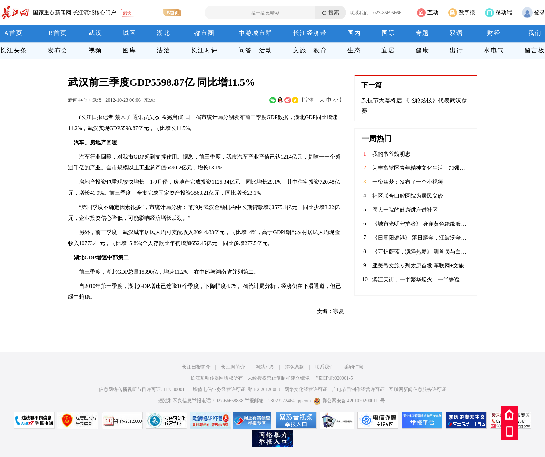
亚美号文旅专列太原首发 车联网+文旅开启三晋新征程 (421, 265)
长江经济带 (310, 33)
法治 (163, 50)
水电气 (494, 50)
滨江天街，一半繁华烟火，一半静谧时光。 (421, 279)
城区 (129, 33)
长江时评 (204, 50)
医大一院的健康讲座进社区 (405, 210)
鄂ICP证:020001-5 (334, 378)
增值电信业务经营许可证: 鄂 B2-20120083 (236, 389)
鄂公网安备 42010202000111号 (349, 400)
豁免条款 (294, 367)
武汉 (95, 33)
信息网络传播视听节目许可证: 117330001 (142, 389)
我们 (535, 33)
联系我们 (324, 367)
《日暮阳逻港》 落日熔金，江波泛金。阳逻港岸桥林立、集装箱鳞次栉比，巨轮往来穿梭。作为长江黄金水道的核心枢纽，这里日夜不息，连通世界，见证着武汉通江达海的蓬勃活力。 (421, 238)
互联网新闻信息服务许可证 (417, 389)
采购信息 (353, 367)
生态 (354, 50)
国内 (354, 33)
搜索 (333, 12)
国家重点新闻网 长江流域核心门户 (74, 12)
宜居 (388, 50)
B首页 (58, 33)
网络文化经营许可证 (305, 389)
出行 (456, 50)
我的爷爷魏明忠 (391, 154)
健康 (422, 50)
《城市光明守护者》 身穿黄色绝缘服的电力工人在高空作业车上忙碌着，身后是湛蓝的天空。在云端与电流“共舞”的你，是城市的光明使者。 (421, 224)
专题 (422, 33)
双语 (456, 33)
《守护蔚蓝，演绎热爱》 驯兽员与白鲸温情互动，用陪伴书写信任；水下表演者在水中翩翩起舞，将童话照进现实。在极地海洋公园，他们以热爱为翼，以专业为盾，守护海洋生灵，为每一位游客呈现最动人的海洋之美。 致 (421, 252)
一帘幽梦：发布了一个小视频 (407, 182)
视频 (95, 50)
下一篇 (371, 85)
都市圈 (204, 33)
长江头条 (13, 50)
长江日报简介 (196, 367)
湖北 (163, 33)
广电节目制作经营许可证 (358, 389)
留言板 (535, 50)
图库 (129, 50)
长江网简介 (233, 367)
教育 (320, 50)
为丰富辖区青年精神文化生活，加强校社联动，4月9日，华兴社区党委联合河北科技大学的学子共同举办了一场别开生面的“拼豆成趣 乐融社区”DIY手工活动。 (421, 168)
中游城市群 (255, 33)
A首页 (13, 33)
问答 (245, 50)
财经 (494, 33)
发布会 (58, 50)
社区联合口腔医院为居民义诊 (407, 196)
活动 (265, 50)
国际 (388, 33)
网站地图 (265, 367)
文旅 (300, 50)
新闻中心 (77, 100)
